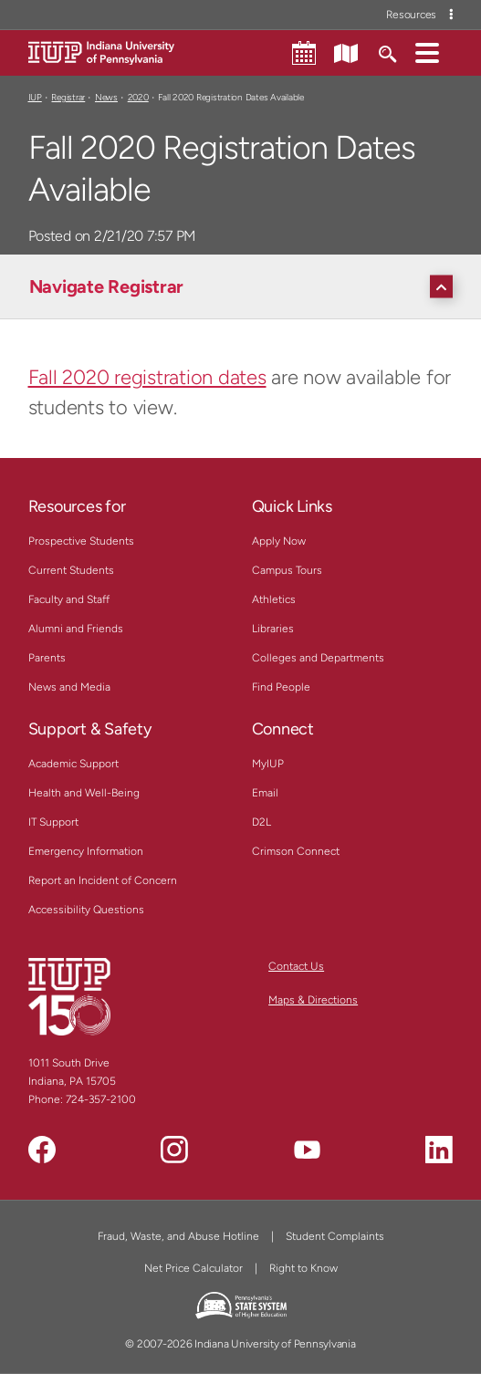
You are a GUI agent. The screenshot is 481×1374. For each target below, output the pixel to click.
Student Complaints (335, 1236)
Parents (47, 657)
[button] (427, 52)
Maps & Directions (313, 1000)
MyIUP (268, 763)
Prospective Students (81, 541)
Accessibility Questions (86, 909)
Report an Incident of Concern (102, 880)
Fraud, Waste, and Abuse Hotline (178, 1236)
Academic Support (73, 763)
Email (265, 792)
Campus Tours (287, 570)
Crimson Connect (296, 851)
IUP (35, 97)
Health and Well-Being (84, 792)
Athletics (274, 599)
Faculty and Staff (69, 599)
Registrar (68, 97)
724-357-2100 (101, 1099)
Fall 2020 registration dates (147, 377)
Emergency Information (85, 851)
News (106, 97)
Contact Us (296, 966)
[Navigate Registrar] (245, 286)
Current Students (71, 570)
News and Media (69, 687)
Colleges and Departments (318, 657)
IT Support (53, 822)
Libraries (273, 628)
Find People (281, 687)
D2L (261, 822)
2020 (138, 97)
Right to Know (303, 1268)
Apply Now (279, 541)
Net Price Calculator (193, 1268)
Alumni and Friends (75, 628)
